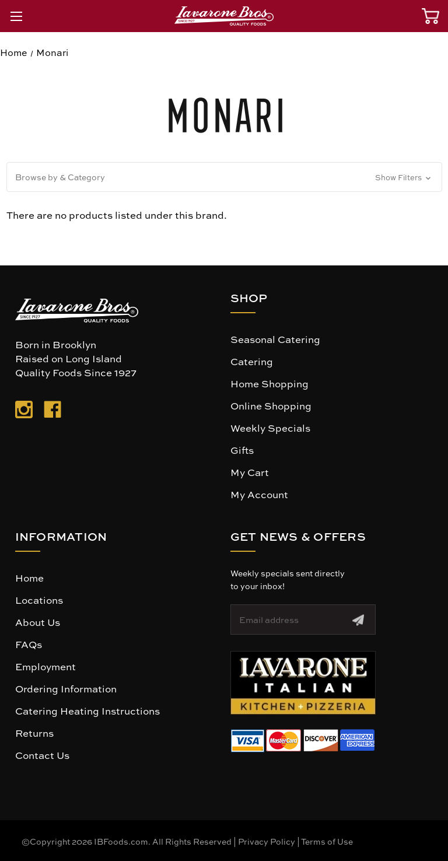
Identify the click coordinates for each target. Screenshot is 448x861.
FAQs (28, 644)
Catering (251, 361)
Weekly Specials (270, 428)
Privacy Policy (266, 841)
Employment (45, 666)
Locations (39, 600)
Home (29, 577)
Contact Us (42, 755)
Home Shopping (269, 383)
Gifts (242, 450)
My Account (259, 494)
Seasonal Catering (275, 339)
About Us (37, 622)
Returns (34, 733)
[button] (224, 177)
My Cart (249, 472)
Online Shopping (271, 405)
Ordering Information (66, 688)
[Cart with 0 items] (430, 16)
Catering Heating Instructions (87, 711)
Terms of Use (327, 841)
